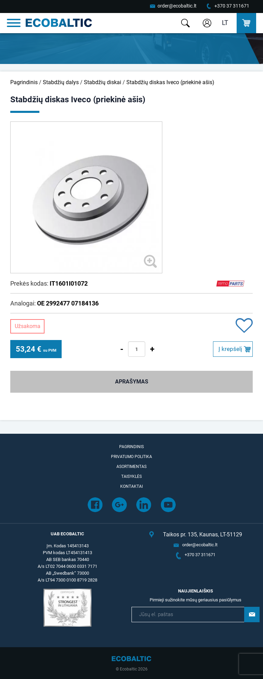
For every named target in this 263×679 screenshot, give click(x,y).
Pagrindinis (24, 82)
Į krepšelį (230, 348)
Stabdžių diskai (102, 82)
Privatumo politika (131, 456)
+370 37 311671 (231, 6)
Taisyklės (131, 476)
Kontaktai (131, 486)
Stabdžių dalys (61, 82)
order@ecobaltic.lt (177, 6)
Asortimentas (131, 466)
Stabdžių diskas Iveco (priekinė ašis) (170, 82)
